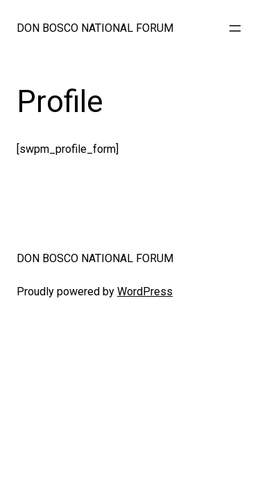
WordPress (145, 291)
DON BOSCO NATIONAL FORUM (95, 28)
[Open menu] (235, 28)
